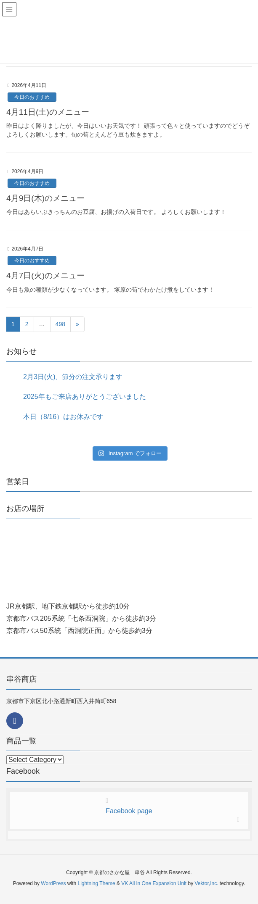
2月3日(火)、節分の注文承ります (72, 376)
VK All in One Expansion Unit (153, 883)
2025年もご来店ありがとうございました (84, 396)
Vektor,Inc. (206, 883)
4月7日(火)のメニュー (45, 275)
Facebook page (129, 810)
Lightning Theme (96, 883)
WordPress (53, 883)
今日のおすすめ (32, 97)
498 (60, 324)
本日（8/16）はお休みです (63, 416)
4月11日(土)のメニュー (47, 112)
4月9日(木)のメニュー (45, 198)
